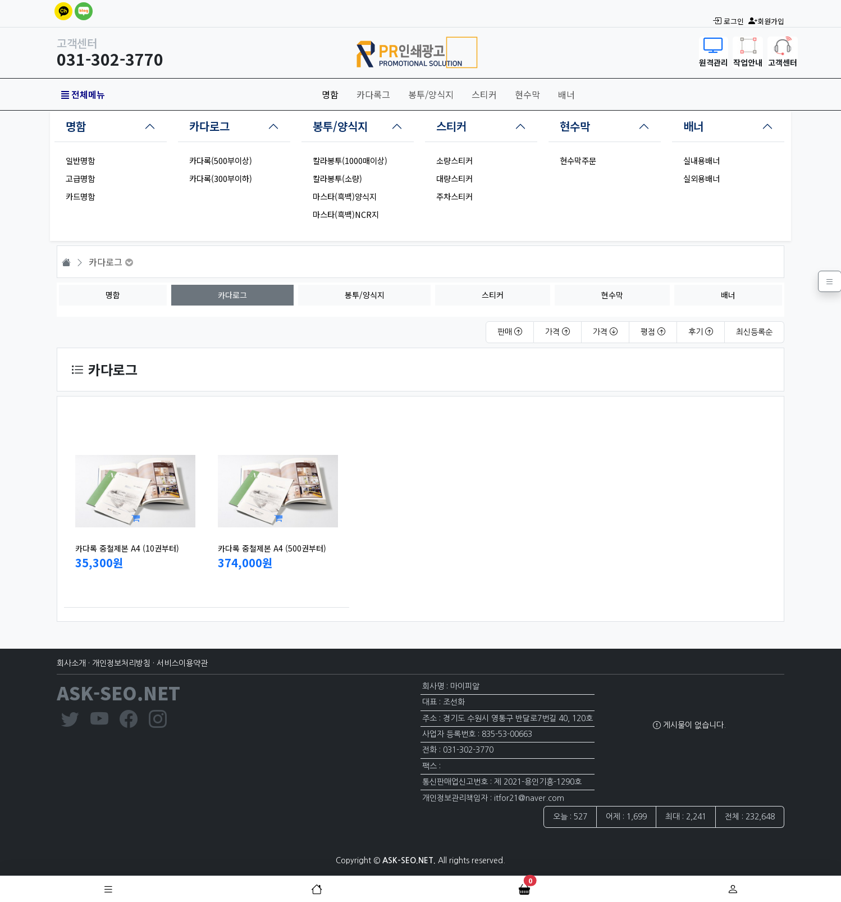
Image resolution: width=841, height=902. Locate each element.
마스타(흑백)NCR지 (346, 214)
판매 (509, 332)
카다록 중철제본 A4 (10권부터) (127, 548)
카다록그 (373, 94)
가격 (557, 332)
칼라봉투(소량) (337, 178)
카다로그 (209, 126)
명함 (330, 94)
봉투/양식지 (431, 94)
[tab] (110, 126)
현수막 (527, 94)
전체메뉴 (83, 94)
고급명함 (80, 178)
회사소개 (71, 663)
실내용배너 (701, 160)
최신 (754, 332)
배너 (566, 94)
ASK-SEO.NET (118, 692)
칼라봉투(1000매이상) (350, 160)
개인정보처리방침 (121, 663)
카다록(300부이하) (220, 178)
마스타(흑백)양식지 (345, 196)
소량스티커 (454, 160)
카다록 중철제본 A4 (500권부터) (272, 548)
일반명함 (80, 160)
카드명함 (80, 196)
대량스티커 (454, 178)
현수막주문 (578, 160)
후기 (700, 332)
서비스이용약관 (182, 663)
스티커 (484, 94)
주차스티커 (454, 196)
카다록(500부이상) (220, 160)
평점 (653, 332)
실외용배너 (701, 178)
